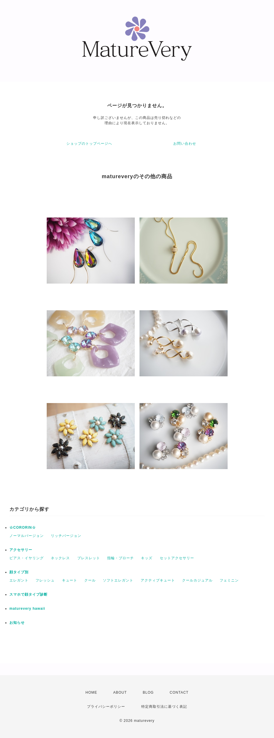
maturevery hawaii (27, 608)
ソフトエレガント (118, 580)
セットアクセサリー (177, 558)
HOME (91, 692)
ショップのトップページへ (89, 143)
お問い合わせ (184, 143)
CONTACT (179, 692)
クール (90, 580)
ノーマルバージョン (26, 536)
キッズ (146, 558)
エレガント (18, 580)
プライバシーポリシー (106, 707)
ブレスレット (88, 558)
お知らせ (17, 623)
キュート (69, 580)
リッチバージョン (66, 536)
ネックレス (60, 558)
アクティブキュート (158, 580)
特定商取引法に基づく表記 (164, 707)
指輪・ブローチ (120, 558)
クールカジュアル (197, 580)
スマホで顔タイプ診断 (28, 594)
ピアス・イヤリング (26, 558)
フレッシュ (45, 580)
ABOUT (120, 692)
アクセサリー (20, 550)
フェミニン (229, 580)
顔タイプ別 (18, 572)
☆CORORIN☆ (22, 527)
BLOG (148, 692)
